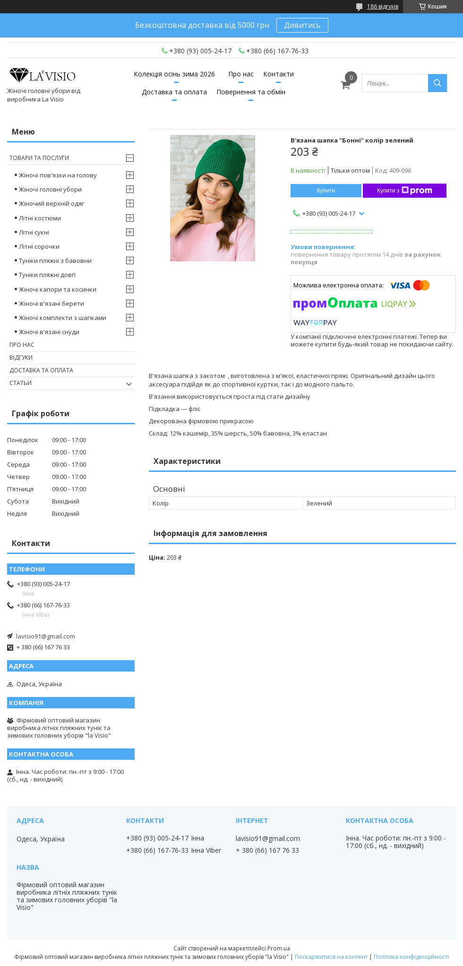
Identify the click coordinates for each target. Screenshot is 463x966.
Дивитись (302, 25)
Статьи (20, 383)
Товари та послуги (39, 158)
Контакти (278, 73)
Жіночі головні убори (50, 189)
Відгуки (21, 357)
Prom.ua (278, 948)
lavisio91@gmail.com (45, 636)
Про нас (241, 73)
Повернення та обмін (250, 91)
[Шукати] (437, 83)
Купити (326, 190)
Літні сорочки (39, 246)
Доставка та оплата (174, 91)
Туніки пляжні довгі (47, 274)
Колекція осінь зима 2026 (174, 73)
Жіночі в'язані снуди (49, 332)
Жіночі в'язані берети (51, 303)
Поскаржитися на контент (331, 957)
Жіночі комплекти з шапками (62, 317)
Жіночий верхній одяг (51, 203)
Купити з (404, 190)
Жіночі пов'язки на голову (58, 175)
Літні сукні (34, 232)
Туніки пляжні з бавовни (55, 260)
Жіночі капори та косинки (57, 289)
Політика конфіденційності (411, 957)
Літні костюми (40, 218)
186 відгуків (382, 6)
